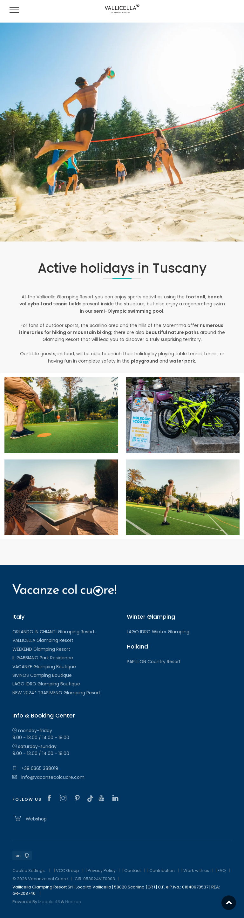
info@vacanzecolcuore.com (48, 777)
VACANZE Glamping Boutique (44, 666)
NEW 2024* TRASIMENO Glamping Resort (56, 693)
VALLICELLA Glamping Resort (42, 640)
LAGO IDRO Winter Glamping (158, 632)
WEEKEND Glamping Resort (41, 649)
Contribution (162, 870)
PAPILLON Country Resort (154, 661)
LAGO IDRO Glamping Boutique (46, 684)
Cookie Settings (28, 870)
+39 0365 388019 (35, 768)
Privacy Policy (102, 870)
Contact (132, 870)
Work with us (196, 870)
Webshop (29, 818)
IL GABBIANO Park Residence (42, 658)
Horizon (73, 902)
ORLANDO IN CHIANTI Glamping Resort (53, 632)
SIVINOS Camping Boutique (42, 675)
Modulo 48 (49, 902)
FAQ (222, 870)
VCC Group (67, 870)
